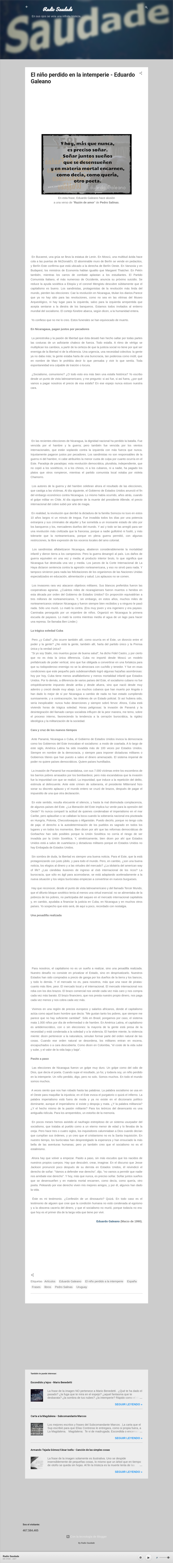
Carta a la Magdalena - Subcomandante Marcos (58, 1416)
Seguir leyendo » (128, 1404)
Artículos (49, 1281)
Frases (36, 1287)
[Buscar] (146, 7)
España (132, 1281)
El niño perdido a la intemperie (104, 1281)
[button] (140, 73)
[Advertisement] (86, 45)
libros (47, 1287)
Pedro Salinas (64, 1287)
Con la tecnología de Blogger (86, 1536)
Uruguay (81, 1287)
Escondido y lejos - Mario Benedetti (51, 1382)
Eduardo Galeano (108, 1221)
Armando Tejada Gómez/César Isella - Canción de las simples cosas (70, 1449)
